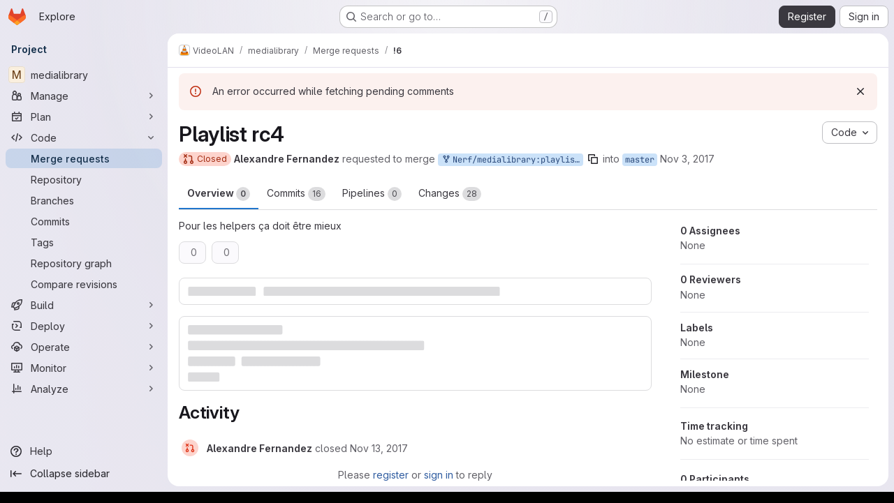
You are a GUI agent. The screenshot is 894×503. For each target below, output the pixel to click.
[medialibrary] (84, 74)
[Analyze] (84, 388)
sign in (438, 475)
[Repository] (84, 179)
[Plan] (84, 116)
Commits (296, 194)
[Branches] (84, 200)
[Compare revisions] (84, 284)
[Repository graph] (84, 263)
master (639, 159)
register (391, 475)
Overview (218, 194)
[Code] (84, 137)
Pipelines (372, 194)
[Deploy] (84, 326)
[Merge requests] (84, 158)
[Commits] (84, 221)
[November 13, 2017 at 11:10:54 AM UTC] (379, 448)
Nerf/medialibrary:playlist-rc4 (512, 160)
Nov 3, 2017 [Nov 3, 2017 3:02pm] (687, 159)
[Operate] (84, 346)
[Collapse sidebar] (84, 473)
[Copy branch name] (593, 159)
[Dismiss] (860, 91)
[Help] (84, 451)
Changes (449, 194)
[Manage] (84, 95)
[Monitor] (84, 367)
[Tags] (84, 242)
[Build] (84, 305)
